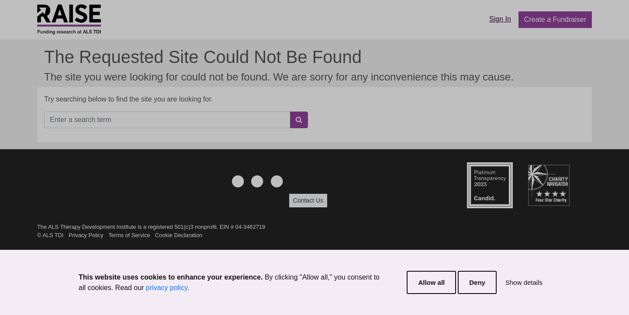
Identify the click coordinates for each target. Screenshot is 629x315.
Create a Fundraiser (555, 19)
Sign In (500, 19)
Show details (524, 282)
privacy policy (166, 287)
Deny (477, 282)
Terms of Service (129, 235)
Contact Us (308, 200)
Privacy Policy (86, 235)
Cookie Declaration (178, 235)
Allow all (431, 282)
